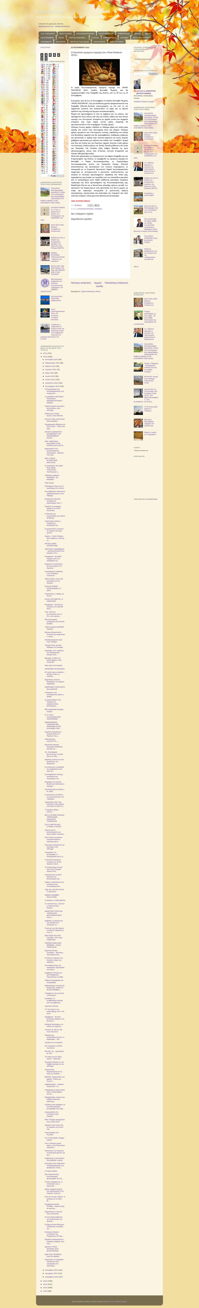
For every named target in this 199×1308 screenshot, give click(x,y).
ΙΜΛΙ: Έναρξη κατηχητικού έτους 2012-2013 (55, 1121)
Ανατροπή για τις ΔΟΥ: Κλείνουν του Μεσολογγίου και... (53, 877)
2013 (45, 1281)
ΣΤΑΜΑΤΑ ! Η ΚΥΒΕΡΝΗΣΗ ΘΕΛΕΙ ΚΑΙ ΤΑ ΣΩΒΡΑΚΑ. (54, 1001)
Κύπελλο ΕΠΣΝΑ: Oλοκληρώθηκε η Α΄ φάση (53, 588)
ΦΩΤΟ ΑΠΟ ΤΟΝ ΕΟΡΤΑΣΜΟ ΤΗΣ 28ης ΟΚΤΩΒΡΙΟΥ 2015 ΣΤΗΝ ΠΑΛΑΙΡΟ (58, 270)
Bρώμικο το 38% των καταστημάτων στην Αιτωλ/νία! (53, 660)
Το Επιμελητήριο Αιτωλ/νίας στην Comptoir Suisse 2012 (53, 869)
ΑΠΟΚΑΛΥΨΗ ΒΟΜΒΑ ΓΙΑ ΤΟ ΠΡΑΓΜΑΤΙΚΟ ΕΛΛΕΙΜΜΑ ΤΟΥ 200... (55, 1107)
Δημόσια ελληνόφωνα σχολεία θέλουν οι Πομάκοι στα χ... (53, 734)
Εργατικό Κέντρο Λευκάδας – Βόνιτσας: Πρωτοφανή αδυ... (54, 953)
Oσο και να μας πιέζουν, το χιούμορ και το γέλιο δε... (55, 1199)
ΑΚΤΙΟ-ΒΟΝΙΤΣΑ (106, 34)
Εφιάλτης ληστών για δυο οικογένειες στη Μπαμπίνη (54, 762)
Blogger (124, 1302)
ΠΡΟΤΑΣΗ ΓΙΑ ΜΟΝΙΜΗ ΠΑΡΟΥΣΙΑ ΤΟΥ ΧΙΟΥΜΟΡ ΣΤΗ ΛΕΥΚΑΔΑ (54, 1263)
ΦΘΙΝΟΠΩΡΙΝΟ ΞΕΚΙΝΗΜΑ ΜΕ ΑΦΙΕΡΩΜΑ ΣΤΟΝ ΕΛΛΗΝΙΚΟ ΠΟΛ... (53, 725)
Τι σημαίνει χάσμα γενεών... (51, 811)
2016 (45, 1291)
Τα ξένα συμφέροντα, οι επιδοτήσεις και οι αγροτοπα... (54, 1184)
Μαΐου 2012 (50, 373)
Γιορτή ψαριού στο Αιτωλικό (52, 1134)
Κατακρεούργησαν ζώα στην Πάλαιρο (53, 641)
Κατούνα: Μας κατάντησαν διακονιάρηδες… (55, 420)
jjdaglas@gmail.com (46, 26)
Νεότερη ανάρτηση (81, 282)
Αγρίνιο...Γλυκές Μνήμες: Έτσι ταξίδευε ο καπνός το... (54, 538)
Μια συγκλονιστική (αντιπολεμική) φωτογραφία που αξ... (54, 1176)
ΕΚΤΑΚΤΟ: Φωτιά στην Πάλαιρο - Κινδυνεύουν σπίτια (151, 380)
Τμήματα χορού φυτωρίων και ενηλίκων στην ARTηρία (54, 408)
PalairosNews (50, 11)
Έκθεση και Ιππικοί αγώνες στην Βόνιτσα (54, 415)
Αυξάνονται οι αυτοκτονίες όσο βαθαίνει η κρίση (54, 1159)
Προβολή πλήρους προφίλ (144, 101)
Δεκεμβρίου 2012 (52, 1277)
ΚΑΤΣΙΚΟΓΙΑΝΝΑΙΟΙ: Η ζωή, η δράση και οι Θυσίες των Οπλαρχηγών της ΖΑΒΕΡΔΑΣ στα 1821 (52, 214)
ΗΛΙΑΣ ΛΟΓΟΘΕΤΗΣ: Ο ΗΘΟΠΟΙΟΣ (54, 600)
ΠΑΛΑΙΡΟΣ (60, 42)
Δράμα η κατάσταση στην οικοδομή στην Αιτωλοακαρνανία (54, 884)
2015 (45, 1288)
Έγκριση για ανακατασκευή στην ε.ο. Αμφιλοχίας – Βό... (55, 1037)
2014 (45, 1284)
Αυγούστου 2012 (51, 383)
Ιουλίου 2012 (50, 379)
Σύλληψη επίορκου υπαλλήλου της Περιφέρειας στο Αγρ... (54, 1234)
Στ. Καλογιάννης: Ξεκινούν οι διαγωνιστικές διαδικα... (55, 906)
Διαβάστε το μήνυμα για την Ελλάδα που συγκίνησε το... (54, 923)
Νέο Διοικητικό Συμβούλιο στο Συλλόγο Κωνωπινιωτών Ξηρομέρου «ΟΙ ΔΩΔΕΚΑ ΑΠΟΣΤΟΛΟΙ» (51, 285)
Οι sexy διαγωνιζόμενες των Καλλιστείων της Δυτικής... (54, 1219)
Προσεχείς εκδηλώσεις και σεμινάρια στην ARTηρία (54, 847)
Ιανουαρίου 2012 (51, 359)
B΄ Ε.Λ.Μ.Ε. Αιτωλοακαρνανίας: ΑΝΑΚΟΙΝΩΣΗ (53, 717)
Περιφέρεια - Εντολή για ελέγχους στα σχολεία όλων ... (54, 607)
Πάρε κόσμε (49, 483)
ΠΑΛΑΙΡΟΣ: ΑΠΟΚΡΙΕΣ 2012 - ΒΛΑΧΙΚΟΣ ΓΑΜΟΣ (151, 239)
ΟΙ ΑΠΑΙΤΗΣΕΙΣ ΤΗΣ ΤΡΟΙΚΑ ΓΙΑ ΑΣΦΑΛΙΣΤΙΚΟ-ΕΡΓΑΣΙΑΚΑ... (53, 703)
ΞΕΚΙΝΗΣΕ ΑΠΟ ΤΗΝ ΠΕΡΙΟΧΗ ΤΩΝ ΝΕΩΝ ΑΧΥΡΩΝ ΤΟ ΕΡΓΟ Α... (55, 804)
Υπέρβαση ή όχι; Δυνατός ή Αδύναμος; (54, 994)
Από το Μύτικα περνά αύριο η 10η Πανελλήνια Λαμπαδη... (55, 1145)
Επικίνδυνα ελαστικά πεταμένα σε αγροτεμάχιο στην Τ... (54, 501)
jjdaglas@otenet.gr (62, 26)
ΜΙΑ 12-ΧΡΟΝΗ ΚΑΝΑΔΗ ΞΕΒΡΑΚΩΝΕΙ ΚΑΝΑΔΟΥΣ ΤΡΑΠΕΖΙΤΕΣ (54, 818)
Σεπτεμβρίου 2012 (52, 386)
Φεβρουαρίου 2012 (52, 363)
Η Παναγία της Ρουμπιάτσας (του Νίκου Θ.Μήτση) (55, 516)
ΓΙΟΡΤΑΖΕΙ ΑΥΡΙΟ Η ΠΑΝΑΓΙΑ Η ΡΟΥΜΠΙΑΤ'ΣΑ (53, 523)
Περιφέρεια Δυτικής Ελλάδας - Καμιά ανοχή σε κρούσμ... (54, 1206)
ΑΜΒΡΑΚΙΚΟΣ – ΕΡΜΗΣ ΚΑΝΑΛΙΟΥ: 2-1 (54, 1085)
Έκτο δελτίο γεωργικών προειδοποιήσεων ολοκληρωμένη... (53, 839)
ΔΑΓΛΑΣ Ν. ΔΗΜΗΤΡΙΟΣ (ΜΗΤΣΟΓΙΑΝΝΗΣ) (146, 92)
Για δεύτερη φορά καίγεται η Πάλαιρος (150, 409)
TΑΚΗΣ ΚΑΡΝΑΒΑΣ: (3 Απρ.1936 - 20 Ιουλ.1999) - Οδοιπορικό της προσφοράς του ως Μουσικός (145, 318)
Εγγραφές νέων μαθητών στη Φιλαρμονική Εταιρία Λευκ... (54, 653)
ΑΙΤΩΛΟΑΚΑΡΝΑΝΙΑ (85, 34)
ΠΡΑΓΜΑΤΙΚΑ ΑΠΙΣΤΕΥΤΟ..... (52, 740)
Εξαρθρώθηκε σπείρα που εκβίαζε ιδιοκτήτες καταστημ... (55, 1099)
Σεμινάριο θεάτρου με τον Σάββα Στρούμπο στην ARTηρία (54, 1064)
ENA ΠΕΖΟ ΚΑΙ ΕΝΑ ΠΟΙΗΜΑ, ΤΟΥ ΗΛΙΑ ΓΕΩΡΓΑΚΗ (53, 938)
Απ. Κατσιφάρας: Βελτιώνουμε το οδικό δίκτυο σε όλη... (54, 754)
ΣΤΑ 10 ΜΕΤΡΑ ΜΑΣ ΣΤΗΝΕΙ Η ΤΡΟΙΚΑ (53, 826)
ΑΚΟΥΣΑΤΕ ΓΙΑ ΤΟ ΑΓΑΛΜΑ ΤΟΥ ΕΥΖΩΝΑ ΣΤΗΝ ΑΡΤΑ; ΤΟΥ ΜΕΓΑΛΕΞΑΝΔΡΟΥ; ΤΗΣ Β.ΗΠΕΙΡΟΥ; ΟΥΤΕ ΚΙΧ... (146, 396)
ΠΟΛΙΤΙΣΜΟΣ (99, 42)
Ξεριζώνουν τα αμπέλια (53, 1042)
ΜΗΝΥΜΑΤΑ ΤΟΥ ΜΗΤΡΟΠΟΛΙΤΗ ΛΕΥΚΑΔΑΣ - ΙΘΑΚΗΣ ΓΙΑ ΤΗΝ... (54, 452)
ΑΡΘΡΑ (137, 34)
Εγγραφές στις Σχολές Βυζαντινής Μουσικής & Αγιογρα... (54, 784)
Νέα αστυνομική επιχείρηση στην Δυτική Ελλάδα (54, 621)
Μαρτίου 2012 (50, 366)
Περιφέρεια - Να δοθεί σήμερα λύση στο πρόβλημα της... (53, 558)
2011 (45, 353)
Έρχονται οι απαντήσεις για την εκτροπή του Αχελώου (54, 566)
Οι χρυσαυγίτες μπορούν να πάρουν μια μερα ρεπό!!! (54, 531)
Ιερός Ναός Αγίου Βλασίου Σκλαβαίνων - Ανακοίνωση (57, 228)
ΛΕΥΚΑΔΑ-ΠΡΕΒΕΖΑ (142, 38)
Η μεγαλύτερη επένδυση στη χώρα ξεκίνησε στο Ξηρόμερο (54, 797)
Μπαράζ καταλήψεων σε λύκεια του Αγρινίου (54, 1025)
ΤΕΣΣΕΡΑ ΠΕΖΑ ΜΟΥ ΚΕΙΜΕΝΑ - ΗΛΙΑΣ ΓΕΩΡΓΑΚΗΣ (53, 945)
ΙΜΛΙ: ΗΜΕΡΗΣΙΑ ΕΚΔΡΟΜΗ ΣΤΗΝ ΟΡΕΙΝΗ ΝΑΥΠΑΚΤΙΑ (54, 443)
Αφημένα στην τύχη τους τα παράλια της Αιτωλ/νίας (54, 1127)
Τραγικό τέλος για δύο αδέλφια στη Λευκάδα (54, 646)
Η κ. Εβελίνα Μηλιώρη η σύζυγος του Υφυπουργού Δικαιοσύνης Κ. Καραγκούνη (150, 168)
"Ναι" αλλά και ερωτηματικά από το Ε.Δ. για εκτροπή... (53, 614)
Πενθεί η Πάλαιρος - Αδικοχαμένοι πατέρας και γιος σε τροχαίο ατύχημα (151, 367)
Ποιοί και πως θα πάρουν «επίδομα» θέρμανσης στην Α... (54, 930)
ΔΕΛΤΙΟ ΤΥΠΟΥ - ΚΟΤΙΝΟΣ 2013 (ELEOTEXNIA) (52, 1249)
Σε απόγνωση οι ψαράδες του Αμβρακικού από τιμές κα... (54, 769)
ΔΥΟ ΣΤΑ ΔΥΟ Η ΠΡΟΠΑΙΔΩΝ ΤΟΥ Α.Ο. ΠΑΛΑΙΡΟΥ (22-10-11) (151, 209)
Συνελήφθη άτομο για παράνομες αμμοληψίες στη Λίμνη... (55, 967)
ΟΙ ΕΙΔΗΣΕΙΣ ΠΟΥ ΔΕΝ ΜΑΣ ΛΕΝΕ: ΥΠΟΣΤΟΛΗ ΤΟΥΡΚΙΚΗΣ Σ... (54, 469)
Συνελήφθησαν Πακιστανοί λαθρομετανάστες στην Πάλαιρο (55, 493)
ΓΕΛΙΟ (61, 38)
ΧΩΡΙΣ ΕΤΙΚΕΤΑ (117, 42)
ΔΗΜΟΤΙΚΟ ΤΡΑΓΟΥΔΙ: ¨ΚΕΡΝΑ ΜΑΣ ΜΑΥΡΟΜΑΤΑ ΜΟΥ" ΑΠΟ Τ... (54, 914)
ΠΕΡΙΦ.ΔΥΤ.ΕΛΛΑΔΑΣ (79, 42)
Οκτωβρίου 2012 (51, 1270)
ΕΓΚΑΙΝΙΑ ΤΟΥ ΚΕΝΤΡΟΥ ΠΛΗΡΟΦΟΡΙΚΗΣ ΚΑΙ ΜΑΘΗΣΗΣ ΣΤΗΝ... (55, 1166)
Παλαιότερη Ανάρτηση (116, 282)
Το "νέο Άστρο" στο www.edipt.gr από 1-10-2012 (55, 1011)
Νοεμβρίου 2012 (51, 1273)
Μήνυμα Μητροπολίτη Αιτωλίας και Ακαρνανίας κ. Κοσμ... (55, 634)
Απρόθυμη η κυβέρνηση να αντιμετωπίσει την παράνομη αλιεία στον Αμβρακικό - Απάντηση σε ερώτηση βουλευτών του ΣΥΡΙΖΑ (52, 332)
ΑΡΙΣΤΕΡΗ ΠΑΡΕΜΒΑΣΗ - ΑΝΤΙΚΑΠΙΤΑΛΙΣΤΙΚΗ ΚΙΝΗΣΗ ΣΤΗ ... (54, 551)
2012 (45, 357)
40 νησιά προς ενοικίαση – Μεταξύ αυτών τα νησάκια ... (55, 674)
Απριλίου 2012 (51, 369)
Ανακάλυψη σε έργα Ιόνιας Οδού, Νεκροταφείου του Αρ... (55, 1092)
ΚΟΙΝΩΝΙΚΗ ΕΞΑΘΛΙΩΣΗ (55, 669)
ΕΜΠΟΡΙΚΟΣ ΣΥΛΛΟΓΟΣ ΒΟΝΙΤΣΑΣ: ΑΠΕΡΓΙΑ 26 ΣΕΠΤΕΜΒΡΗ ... (54, 988)
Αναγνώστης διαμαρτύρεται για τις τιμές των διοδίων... (53, 1072)
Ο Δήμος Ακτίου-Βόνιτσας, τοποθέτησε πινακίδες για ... (55, 1227)
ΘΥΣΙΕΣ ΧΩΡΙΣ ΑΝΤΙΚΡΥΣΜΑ (51, 545)
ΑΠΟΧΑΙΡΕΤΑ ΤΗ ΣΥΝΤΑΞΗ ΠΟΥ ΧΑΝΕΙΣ (52, 1114)
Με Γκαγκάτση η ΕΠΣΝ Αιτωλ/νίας (53, 1047)
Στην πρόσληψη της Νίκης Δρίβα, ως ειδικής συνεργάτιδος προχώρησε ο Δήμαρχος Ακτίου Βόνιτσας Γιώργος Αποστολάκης (146, 225)
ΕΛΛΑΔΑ (95, 38)
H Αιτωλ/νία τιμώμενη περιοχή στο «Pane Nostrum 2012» (53, 862)
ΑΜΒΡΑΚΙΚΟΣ (124, 34)
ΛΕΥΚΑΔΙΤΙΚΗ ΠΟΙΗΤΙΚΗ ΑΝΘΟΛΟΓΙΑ (56, 299)
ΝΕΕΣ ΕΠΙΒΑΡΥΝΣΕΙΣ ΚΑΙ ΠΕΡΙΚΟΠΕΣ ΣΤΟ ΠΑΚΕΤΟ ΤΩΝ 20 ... (54, 1191)
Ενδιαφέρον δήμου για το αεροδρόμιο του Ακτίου (54, 487)
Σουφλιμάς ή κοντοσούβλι (149, 194)
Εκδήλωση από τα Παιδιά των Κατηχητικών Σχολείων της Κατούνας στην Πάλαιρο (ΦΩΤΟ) (58, 243)
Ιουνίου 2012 (50, 376)
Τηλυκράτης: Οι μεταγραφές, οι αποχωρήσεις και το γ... (54, 854)
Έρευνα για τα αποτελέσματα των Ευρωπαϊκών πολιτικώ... (55, 832)
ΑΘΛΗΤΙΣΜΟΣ (65, 34)
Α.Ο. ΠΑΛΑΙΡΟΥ (48, 34)
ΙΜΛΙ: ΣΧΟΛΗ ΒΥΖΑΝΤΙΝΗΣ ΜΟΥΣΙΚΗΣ (51, 460)
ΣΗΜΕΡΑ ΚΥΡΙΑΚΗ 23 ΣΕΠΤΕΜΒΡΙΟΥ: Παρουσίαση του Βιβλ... (54, 975)
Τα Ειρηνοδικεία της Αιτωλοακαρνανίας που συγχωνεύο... (54, 391)
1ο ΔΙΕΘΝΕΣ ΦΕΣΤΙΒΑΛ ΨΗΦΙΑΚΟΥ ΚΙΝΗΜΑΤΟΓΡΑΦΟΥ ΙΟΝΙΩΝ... (54, 400)
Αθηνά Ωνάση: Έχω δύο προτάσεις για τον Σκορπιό (54, 581)
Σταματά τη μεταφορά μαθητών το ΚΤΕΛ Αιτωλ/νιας (53, 508)
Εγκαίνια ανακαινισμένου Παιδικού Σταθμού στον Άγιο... (54, 1241)
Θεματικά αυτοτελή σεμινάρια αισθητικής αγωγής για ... (54, 747)
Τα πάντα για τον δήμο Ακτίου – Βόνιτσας (53, 1058)
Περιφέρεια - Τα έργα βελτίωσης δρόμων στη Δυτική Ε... (54, 1019)
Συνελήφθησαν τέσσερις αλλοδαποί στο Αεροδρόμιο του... (54, 776)
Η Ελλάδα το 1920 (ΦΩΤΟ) (55, 900)
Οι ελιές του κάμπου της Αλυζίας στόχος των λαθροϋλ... (54, 960)
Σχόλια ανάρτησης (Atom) (91, 291)
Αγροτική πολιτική (51, 1006)
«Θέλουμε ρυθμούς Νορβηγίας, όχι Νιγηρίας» (52, 477)
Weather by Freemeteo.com (141, 450)
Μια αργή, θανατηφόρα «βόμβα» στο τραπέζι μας (149, 423)
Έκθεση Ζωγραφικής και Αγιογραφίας (54, 981)
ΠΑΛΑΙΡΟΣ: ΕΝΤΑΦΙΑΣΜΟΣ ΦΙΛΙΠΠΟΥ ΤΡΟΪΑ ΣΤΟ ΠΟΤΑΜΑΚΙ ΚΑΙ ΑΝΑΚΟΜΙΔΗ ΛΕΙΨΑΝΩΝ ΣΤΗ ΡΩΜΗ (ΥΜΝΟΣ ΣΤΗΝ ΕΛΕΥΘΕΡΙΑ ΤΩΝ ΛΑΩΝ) (52, 195)
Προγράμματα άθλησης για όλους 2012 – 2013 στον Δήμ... (55, 426)
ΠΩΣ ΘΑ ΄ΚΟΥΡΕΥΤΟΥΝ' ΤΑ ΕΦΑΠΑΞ (54, 891)
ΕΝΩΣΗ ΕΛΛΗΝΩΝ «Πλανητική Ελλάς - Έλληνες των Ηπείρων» (58, 257)
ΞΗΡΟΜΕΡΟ (45, 42)
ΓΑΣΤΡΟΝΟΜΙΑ (47, 38)
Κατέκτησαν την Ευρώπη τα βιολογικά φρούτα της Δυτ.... (55, 1153)
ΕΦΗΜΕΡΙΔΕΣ (109, 38)
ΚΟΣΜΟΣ (124, 38)
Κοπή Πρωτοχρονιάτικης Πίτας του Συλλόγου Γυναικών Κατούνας (58, 314)
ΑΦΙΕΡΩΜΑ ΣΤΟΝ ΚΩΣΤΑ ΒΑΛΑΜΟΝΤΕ (55, 688)
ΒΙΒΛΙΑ (148, 34)
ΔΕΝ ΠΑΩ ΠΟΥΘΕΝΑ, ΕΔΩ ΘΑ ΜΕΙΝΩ (53, 1255)
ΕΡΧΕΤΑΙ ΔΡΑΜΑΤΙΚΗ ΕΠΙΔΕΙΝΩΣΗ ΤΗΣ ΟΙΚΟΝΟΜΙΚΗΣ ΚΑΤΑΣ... (53, 435)
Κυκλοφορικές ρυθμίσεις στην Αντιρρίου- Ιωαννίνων (54, 573)
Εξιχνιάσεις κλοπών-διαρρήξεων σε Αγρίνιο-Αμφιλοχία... (54, 682)
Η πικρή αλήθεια (51, 1171)
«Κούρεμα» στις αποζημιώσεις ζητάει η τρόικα (54, 694)
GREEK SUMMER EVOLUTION (52, 896)
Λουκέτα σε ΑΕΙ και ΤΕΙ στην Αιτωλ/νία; (53, 1031)
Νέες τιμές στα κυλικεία (53, 665)
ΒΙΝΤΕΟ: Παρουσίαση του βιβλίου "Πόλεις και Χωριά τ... (55, 1079)
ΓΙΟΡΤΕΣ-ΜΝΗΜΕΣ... (77, 38)
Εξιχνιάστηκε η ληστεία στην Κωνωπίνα (53, 1213)
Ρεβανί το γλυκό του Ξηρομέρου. (150, 433)
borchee (111, 1302)
